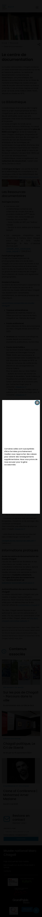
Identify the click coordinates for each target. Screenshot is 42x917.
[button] (37, 403)
